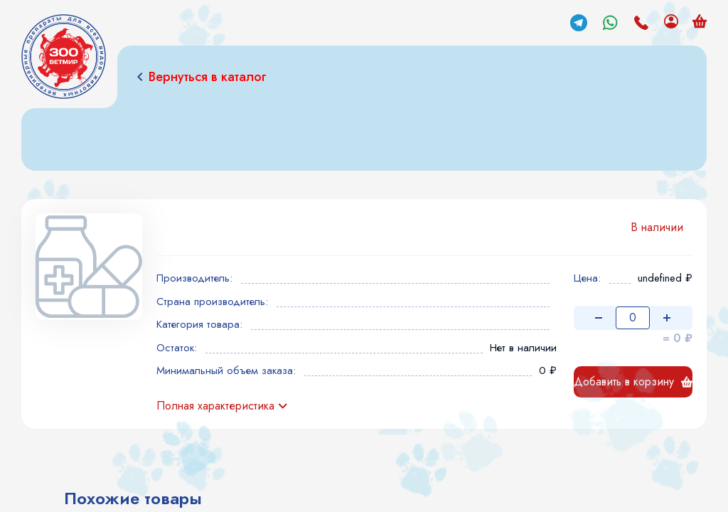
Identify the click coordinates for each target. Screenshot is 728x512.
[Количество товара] (633, 317)
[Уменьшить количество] (598, 317)
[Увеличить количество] (666, 317)
